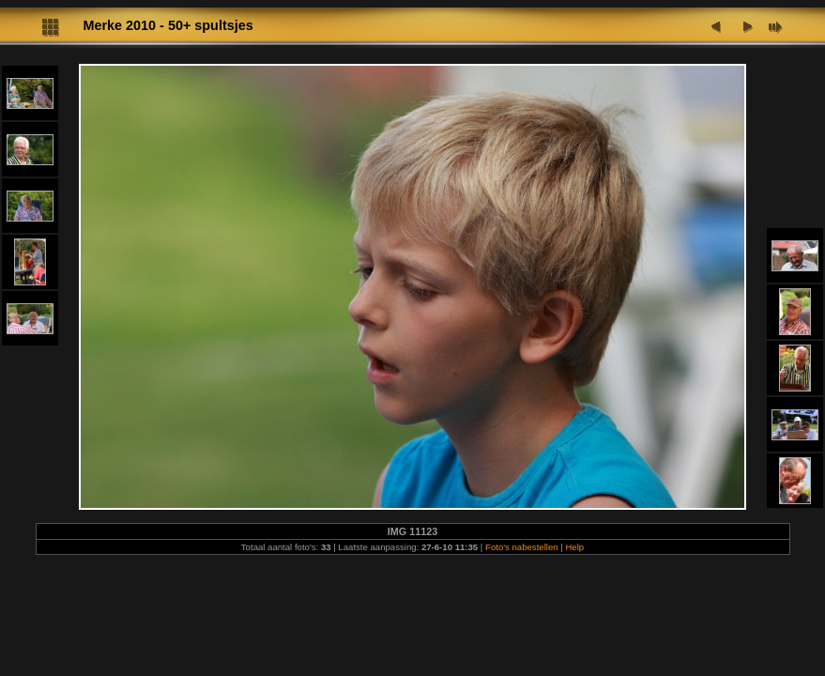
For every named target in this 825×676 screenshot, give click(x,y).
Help (574, 547)
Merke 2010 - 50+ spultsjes (168, 25)
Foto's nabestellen (521, 547)
